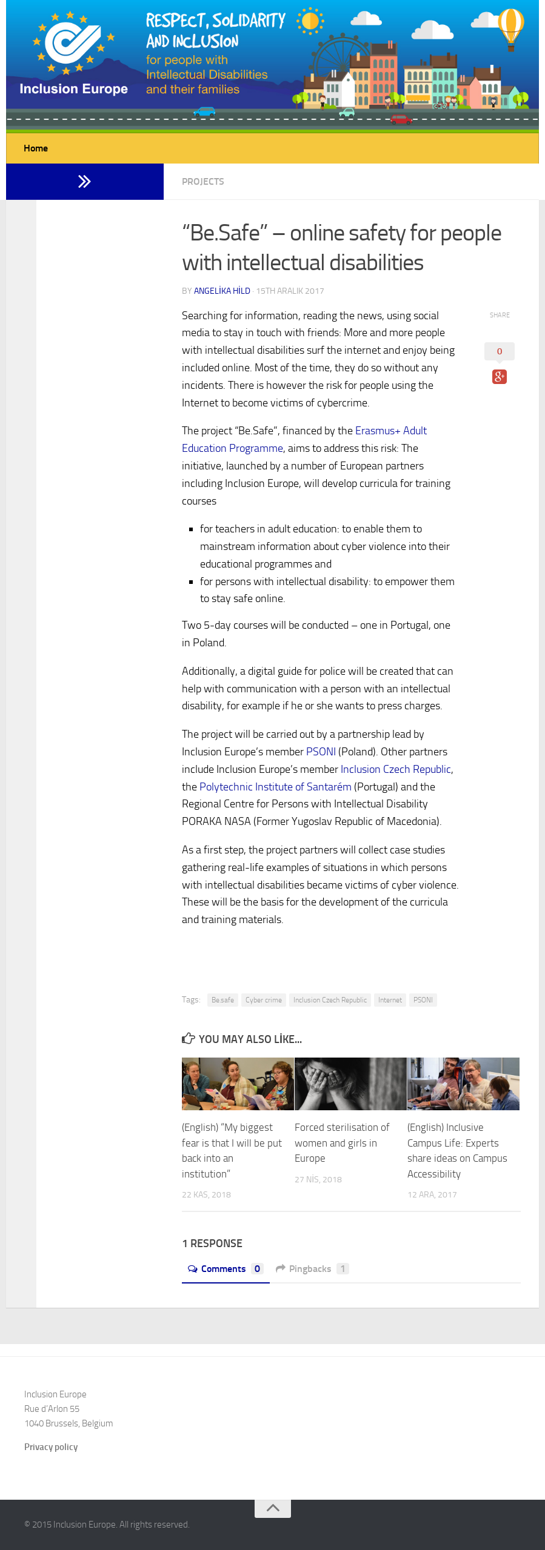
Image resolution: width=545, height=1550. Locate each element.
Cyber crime (264, 1000)
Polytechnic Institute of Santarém (275, 786)
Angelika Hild (222, 291)
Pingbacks (312, 1268)
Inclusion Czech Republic (396, 769)
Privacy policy (51, 1447)
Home (36, 148)
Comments (226, 1268)
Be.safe (223, 1000)
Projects (203, 181)
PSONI (321, 751)
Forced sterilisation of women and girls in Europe (342, 1142)
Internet (390, 1000)
